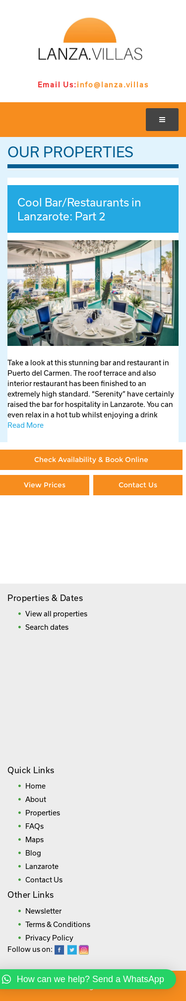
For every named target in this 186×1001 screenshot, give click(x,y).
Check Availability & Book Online (91, 459)
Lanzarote (42, 866)
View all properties (56, 613)
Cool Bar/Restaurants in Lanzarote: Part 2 (79, 209)
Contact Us (138, 484)
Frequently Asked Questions (90, 560)
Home (35, 786)
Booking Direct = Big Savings (138, 530)
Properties (42, 812)
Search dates (46, 627)
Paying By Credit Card (44, 525)
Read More (25, 425)
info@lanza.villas (113, 84)
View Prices (44, 484)
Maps (34, 839)
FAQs (34, 826)
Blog (33, 853)
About (35, 799)
